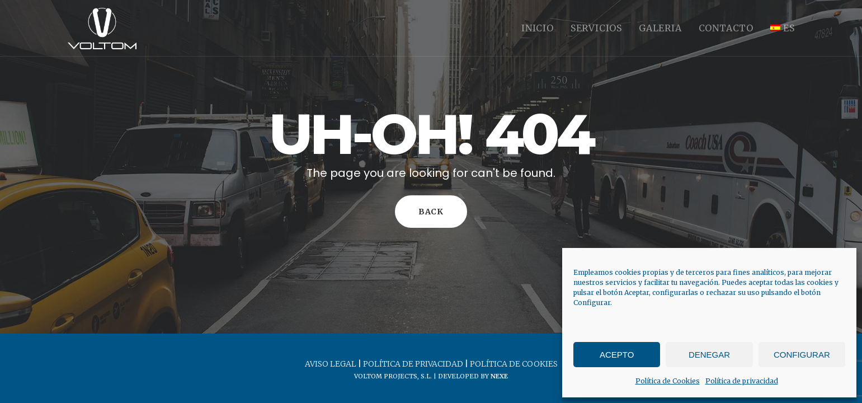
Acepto (617, 354)
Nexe (499, 376)
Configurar (802, 354)
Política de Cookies (667, 381)
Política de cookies (514, 364)
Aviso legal (330, 364)
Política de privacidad (741, 381)
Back (431, 212)
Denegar (709, 354)
